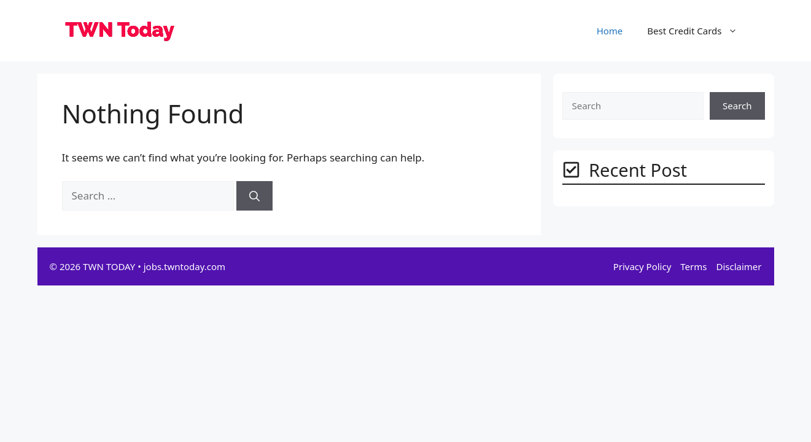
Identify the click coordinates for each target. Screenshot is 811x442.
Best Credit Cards (698, 30)
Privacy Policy (642, 266)
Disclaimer (738, 266)
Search (737, 105)
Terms (693, 266)
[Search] (254, 196)
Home (610, 31)
